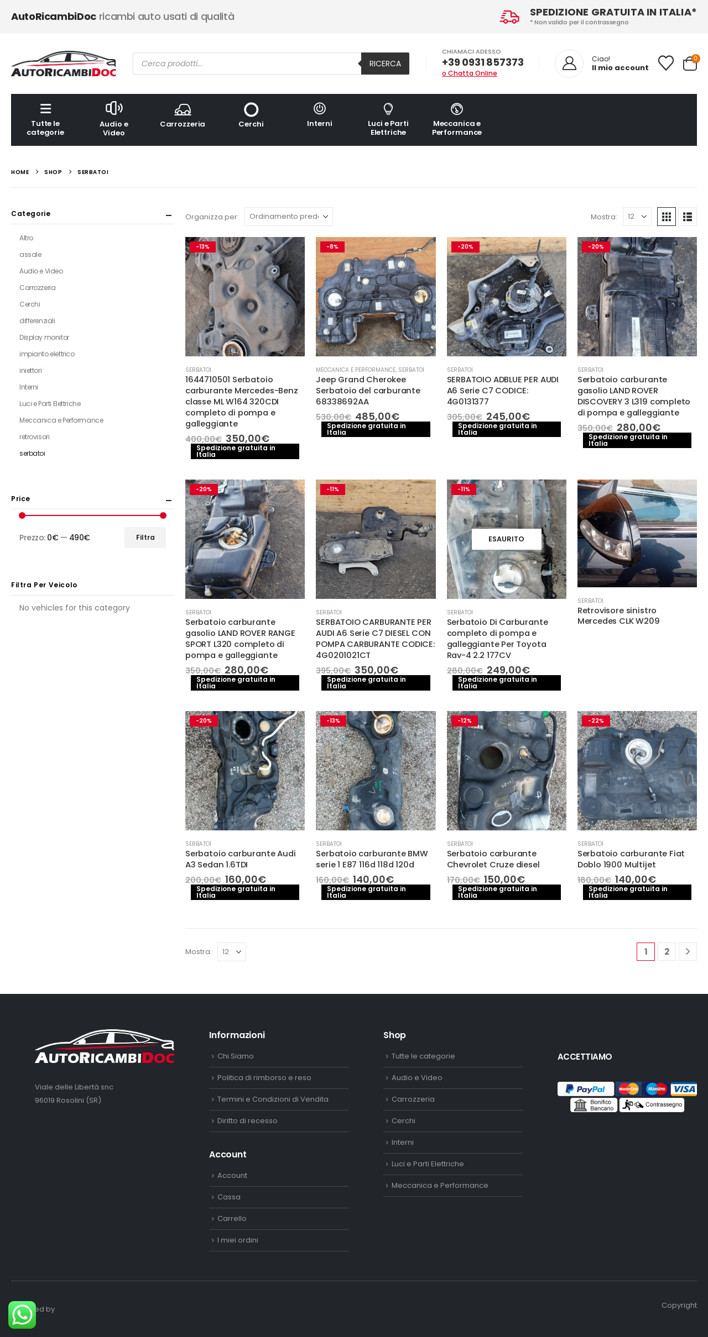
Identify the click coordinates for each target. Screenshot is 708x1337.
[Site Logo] (63, 63)
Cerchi (251, 115)
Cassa (229, 1197)
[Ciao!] (602, 63)
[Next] (688, 952)
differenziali (37, 320)
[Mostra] (637, 216)
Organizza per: (212, 217)
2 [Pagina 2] (666, 951)
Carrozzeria (182, 115)
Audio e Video (113, 118)
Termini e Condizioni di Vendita (273, 1099)
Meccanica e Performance (456, 119)
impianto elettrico (46, 354)
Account (232, 1175)
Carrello (232, 1218)
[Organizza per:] (288, 216)
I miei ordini (237, 1240)
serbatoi (198, 370)
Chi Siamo (235, 1056)
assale (30, 254)
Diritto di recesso (247, 1120)
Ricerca (385, 63)
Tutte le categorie (45, 119)
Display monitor (44, 337)
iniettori (30, 370)
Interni (319, 115)
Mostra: (604, 217)
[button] (666, 216)
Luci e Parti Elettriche (388, 119)
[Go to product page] (245, 296)
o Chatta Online (469, 73)
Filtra (145, 537)
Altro (26, 238)
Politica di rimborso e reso (264, 1077)
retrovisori (34, 436)
